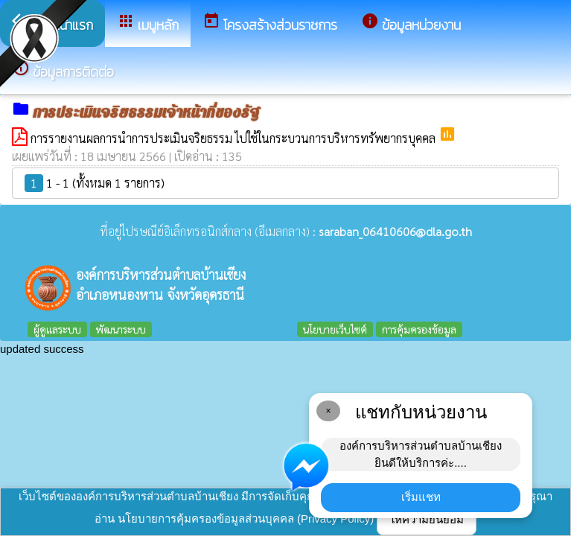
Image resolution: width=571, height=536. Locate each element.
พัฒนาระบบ (121, 329)
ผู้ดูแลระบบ (57, 329)
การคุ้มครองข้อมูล (419, 329)
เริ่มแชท (421, 497)
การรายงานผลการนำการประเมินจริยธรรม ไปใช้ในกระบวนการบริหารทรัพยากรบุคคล (234, 138)
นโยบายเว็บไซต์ (335, 329)
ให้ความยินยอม (426, 519)
